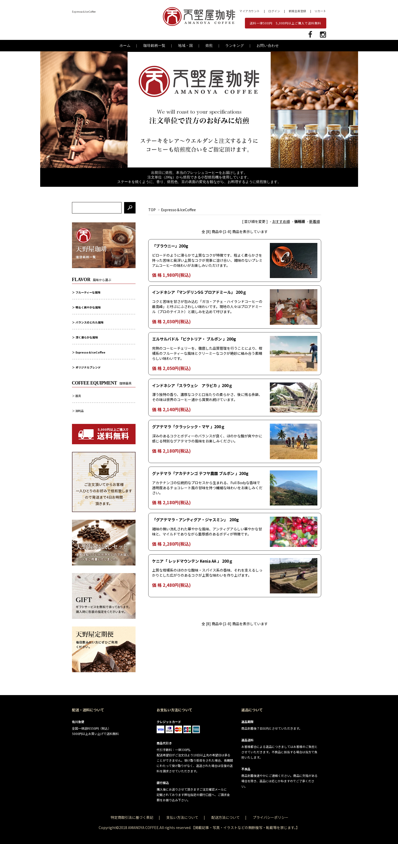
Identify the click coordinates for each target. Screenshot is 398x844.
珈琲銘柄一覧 (154, 46)
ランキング (234, 46)
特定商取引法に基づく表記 (132, 817)
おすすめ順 (281, 221)
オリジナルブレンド (88, 367)
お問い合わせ (268, 46)
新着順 (314, 221)
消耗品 (79, 411)
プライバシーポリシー (270, 817)
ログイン (274, 11)
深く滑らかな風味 (87, 337)
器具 (78, 396)
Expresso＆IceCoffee (178, 209)
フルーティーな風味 (88, 292)
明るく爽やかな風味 (88, 307)
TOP (152, 209)
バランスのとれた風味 (90, 322)
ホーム (125, 46)
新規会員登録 (297, 11)
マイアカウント (249, 11)
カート (320, 11)
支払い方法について (182, 817)
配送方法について (225, 817)
